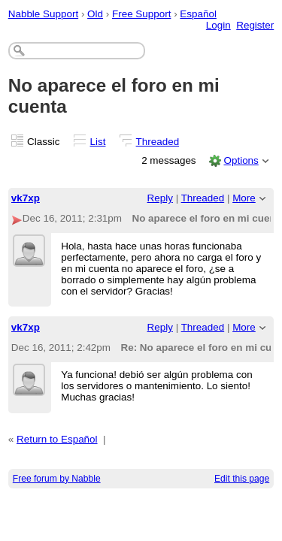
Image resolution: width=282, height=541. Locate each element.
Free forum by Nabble (57, 478)
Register (255, 25)
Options (240, 160)
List (98, 141)
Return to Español (57, 439)
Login (218, 25)
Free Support (141, 14)
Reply (160, 198)
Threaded (158, 141)
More (244, 198)
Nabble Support (43, 14)
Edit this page (241, 478)
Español (198, 14)
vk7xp (25, 198)
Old (95, 14)
